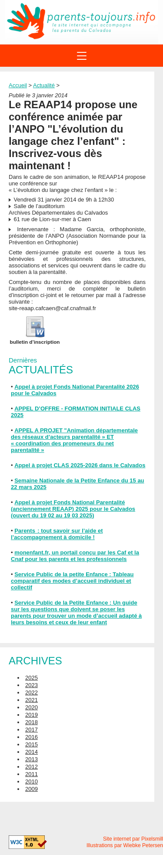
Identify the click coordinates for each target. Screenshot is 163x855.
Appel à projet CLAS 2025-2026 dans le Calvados (79, 465)
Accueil (18, 85)
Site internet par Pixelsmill (133, 839)
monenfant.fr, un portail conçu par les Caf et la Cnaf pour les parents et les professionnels (75, 555)
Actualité (44, 85)
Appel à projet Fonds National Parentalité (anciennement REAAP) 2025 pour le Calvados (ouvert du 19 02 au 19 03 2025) (73, 509)
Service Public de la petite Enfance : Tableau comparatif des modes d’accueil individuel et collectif (72, 581)
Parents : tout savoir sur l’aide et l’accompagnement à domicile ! (57, 533)
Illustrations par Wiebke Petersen (124, 845)
